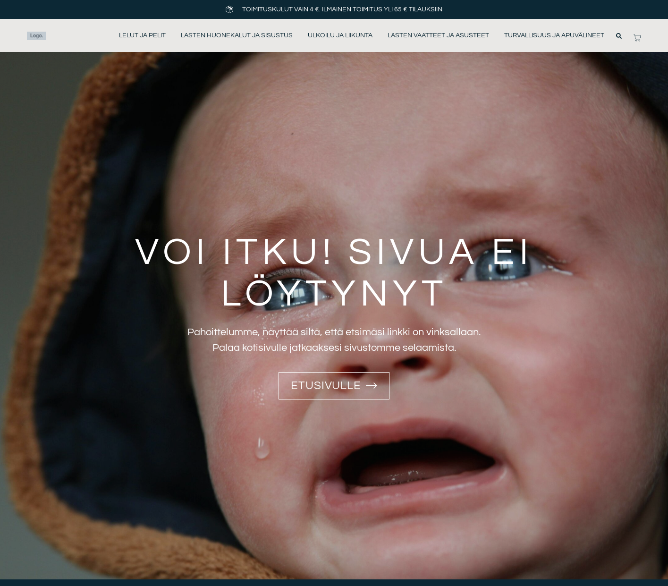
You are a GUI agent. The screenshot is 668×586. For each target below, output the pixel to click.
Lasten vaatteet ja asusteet (438, 35)
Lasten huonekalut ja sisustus (237, 35)
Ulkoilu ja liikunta (340, 35)
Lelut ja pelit (142, 35)
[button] (619, 36)
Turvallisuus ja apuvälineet (554, 35)
